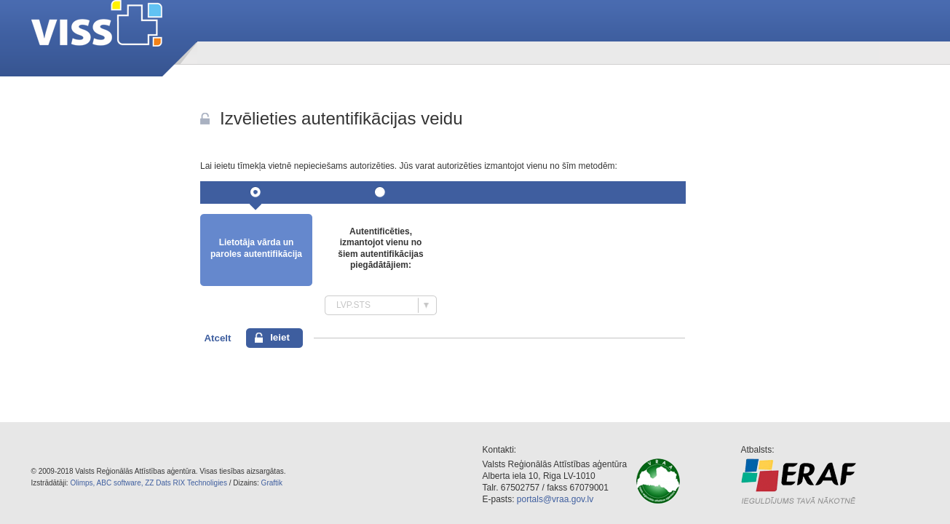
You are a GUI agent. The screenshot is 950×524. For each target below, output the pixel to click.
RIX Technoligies (200, 483)
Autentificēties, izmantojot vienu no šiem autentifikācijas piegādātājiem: (380, 248)
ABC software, (120, 483)
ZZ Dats (158, 483)
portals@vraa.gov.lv (555, 499)
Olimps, (82, 483)
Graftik (271, 483)
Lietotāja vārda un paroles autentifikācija (256, 248)
